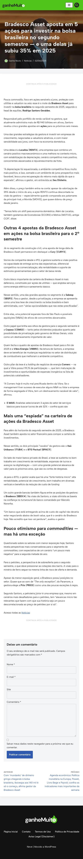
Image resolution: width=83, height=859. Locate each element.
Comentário (14, 702)
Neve (29, 846)
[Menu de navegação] (69, 5)
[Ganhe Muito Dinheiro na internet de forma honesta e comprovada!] (14, 5)
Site (9, 689)
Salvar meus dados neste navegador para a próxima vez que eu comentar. (40, 745)
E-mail (11, 677)
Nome (11, 664)
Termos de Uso (43, 831)
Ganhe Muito (15, 61)
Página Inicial (11, 831)
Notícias (28, 61)
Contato (26, 831)
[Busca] (76, 5)
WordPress (50, 846)
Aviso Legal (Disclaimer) (41, 836)
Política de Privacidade (67, 831)
